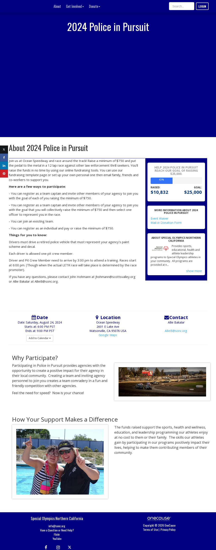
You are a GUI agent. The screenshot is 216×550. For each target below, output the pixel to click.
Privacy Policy (168, 529)
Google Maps (108, 335)
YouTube (57, 538)
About (57, 6)
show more (194, 271)
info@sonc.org (57, 526)
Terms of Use (150, 529)
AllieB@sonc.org (176, 331)
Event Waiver (159, 218)
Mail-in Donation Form (166, 223)
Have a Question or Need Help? (57, 530)
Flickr (57, 534)
